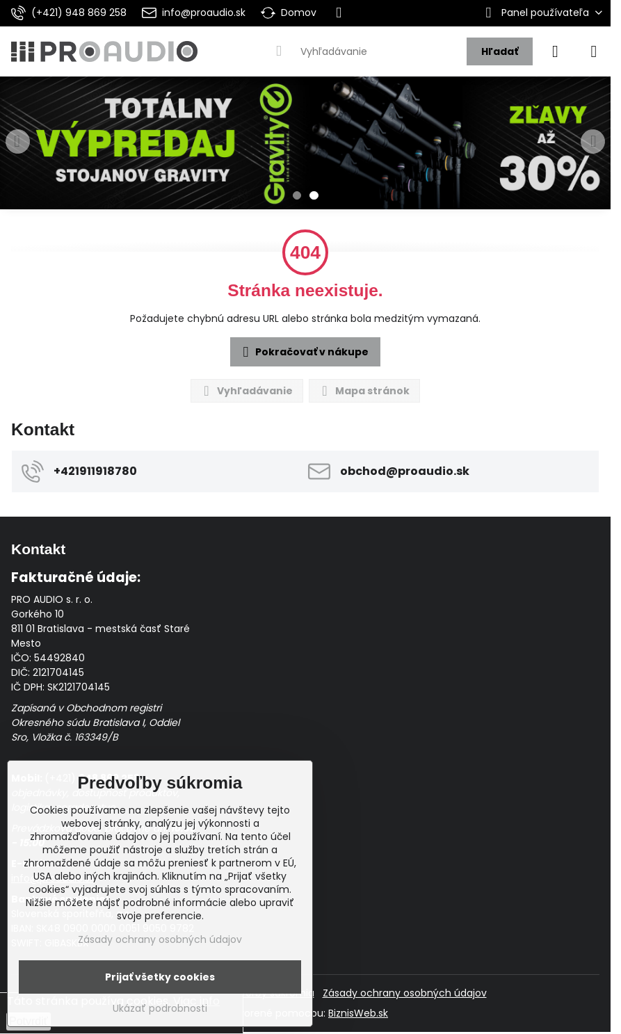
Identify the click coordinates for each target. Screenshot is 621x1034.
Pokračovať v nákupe (304, 352)
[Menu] (594, 51)
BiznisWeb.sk (358, 1013)
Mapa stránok (364, 391)
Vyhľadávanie (246, 391)
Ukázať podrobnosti (160, 1008)
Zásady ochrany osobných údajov (405, 993)
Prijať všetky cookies (160, 977)
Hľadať (499, 51)
